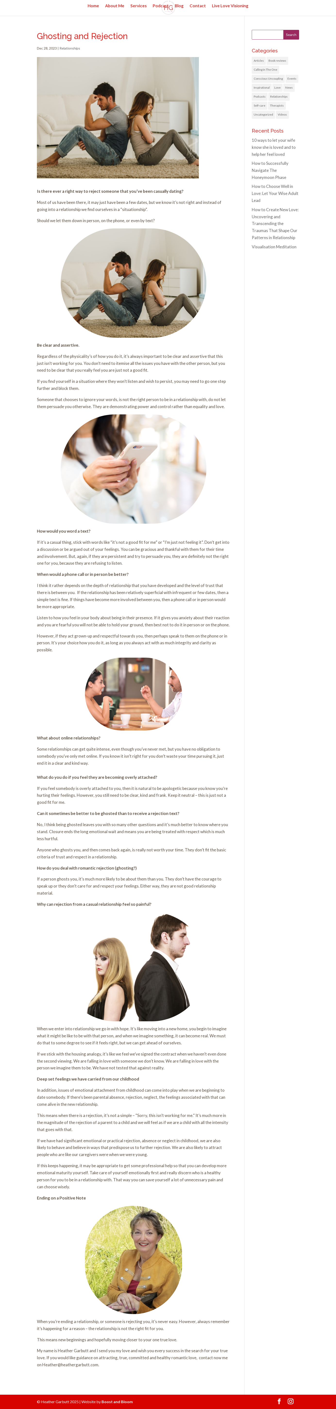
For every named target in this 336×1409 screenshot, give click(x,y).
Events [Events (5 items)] (291, 78)
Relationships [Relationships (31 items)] (279, 96)
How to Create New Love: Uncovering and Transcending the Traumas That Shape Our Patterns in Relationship (275, 223)
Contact (198, 6)
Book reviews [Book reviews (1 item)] (277, 60)
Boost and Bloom (117, 1401)
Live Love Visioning (230, 6)
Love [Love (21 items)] (277, 87)
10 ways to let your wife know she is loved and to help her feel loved (274, 147)
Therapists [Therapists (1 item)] (277, 105)
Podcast (161, 6)
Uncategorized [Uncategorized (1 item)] (263, 114)
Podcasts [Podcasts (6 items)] (260, 96)
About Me (114, 6)
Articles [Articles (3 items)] (259, 60)
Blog (179, 6)
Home (93, 6)
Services (138, 6)
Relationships (69, 48)
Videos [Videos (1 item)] (282, 114)
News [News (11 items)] (289, 87)
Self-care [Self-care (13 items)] (259, 105)
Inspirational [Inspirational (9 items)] (262, 87)
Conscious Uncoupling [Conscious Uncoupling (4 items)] (268, 78)
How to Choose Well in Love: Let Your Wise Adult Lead (275, 193)
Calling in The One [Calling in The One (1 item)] (265, 69)
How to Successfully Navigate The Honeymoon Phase (270, 170)
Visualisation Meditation (274, 246)
